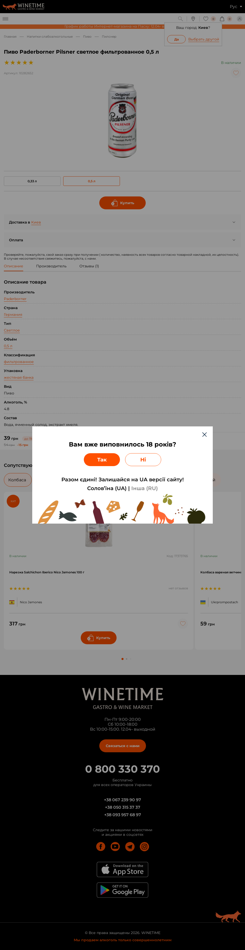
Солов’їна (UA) (107, 488)
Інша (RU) (144, 488)
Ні (143, 460)
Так (102, 460)
